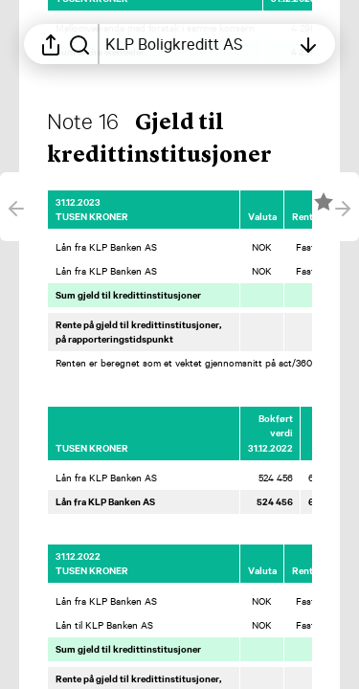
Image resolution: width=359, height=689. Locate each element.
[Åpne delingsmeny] (50, 44)
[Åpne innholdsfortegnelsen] (197, 44)
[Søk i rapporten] (79, 44)
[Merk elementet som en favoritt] (323, 201)
